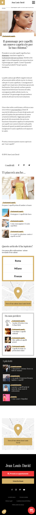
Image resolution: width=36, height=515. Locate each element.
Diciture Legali (9, 501)
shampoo (5, 55)
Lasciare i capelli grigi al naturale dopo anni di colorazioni (20, 389)
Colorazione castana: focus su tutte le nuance (22, 370)
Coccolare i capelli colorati (19, 332)
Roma (18, 260)
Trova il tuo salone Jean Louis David (18, 304)
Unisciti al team (18, 481)
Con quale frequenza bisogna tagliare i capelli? (22, 379)
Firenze (18, 276)
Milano (18, 268)
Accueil (3, 7)
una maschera (16, 110)
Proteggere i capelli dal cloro (20, 214)
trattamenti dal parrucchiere (12, 58)
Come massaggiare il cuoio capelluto (20, 225)
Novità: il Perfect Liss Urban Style (20, 324)
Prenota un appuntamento (18, 474)
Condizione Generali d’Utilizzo (24, 501)
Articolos (8, 7)
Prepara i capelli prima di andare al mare (17, 205)
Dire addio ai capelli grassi (19, 341)
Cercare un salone (24, 497)
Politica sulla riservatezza (18, 504)
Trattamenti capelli (9, 36)
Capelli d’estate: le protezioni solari (19, 350)
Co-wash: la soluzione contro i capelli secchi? (21, 235)
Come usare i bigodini (19, 399)
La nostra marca (11, 497)
